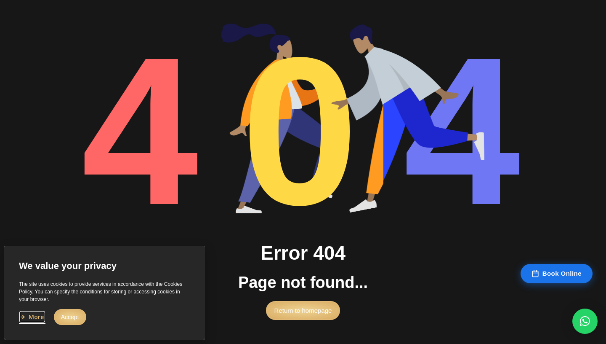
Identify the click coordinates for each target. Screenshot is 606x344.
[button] (303, 313)
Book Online (557, 273)
